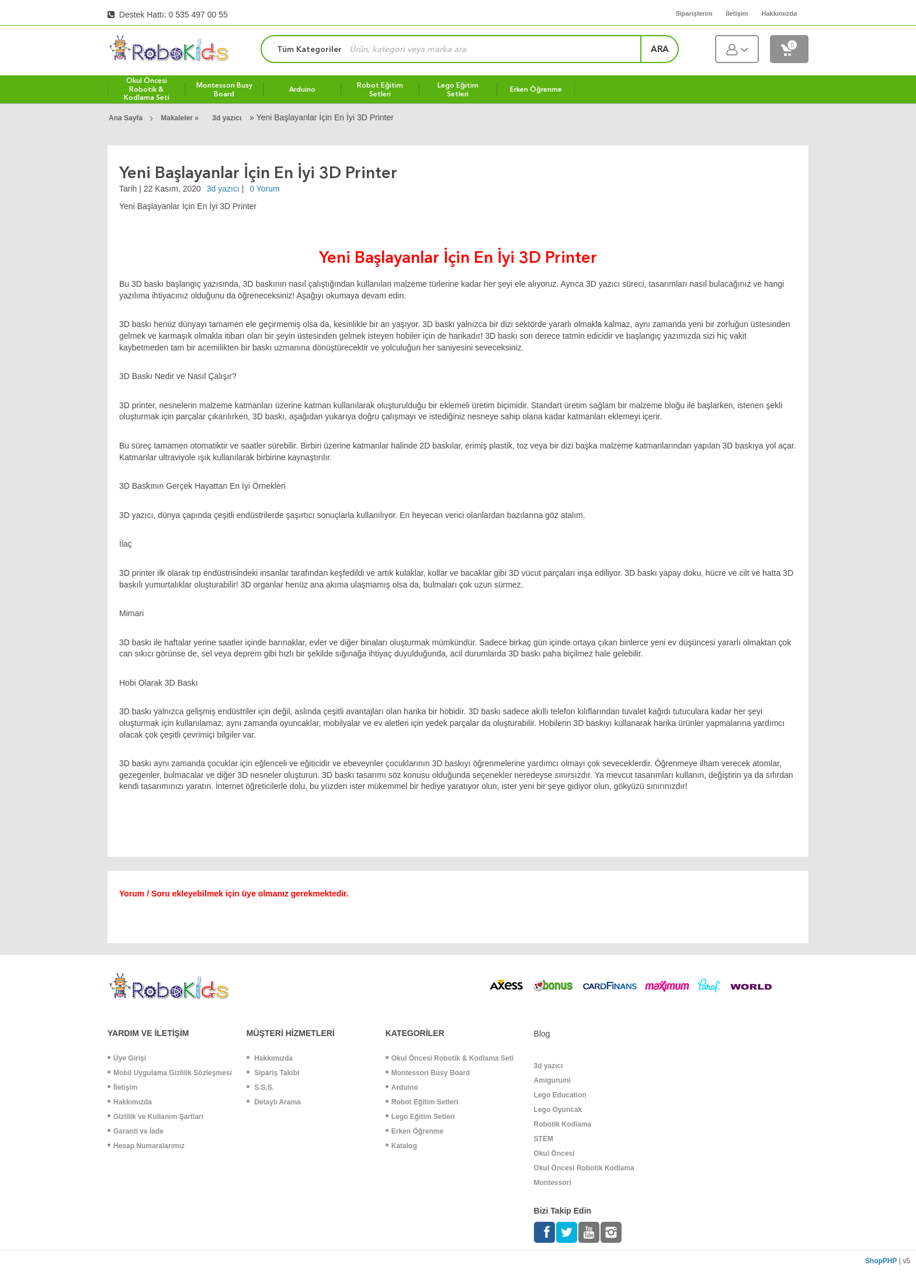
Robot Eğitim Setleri (422, 1102)
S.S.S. (260, 1087)
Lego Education (560, 1095)
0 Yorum (264, 188)
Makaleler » (180, 118)
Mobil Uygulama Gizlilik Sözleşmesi (169, 1073)
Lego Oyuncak (558, 1110)
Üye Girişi (126, 1058)
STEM (543, 1139)
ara (660, 49)
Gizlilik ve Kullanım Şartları (155, 1117)
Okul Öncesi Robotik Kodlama (584, 1168)
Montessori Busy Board (428, 1073)
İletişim (122, 1087)
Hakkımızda (129, 1102)
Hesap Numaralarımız (146, 1146)
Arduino (402, 1087)
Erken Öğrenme (414, 1131)
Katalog (401, 1146)
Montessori (552, 1183)
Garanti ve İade (135, 1131)
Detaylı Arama (274, 1102)
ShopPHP (881, 1261)
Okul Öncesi (554, 1153)
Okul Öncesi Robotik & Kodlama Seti (449, 1058)
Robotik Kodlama (563, 1124)
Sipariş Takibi (273, 1073)
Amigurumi (552, 1080)
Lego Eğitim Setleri (420, 1117)
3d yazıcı (226, 118)
